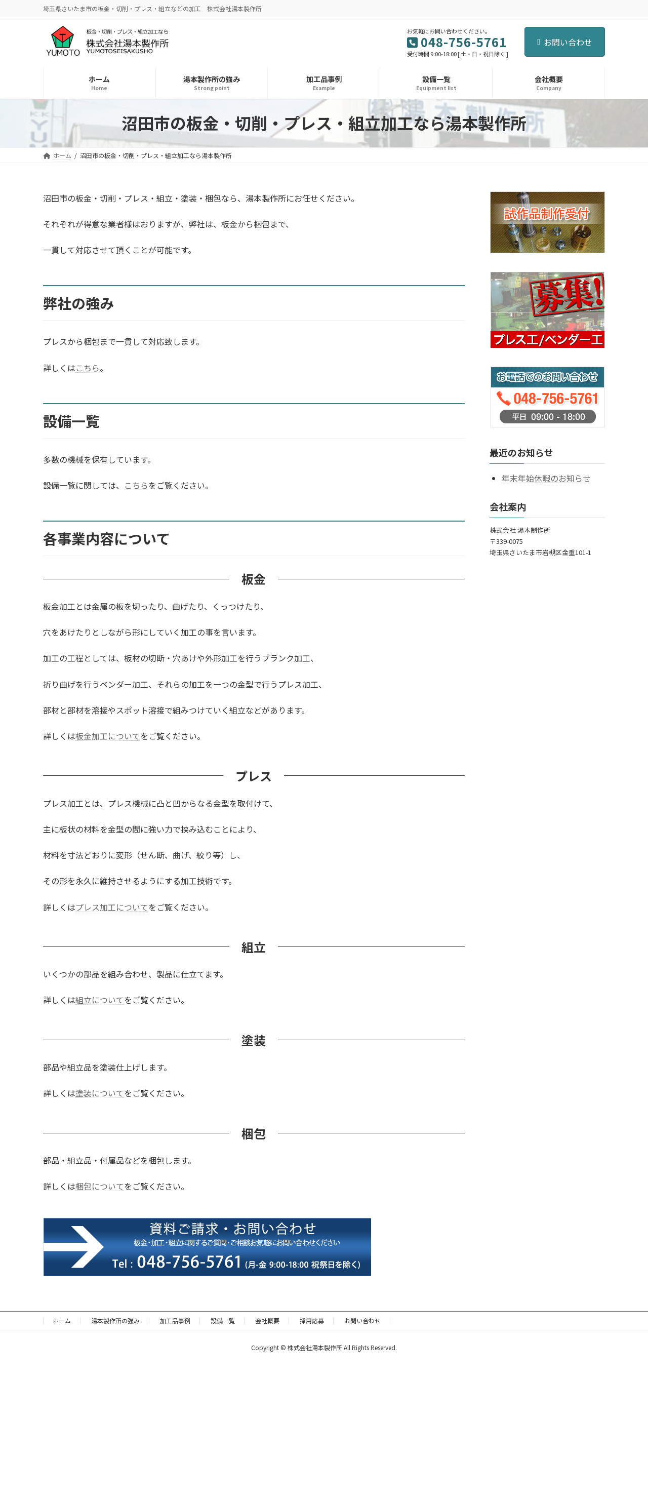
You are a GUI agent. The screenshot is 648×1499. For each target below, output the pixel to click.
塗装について (99, 1093)
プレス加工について (111, 907)
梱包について (99, 1186)
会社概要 (267, 1320)
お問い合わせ (564, 42)
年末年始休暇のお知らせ (546, 478)
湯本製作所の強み (115, 1320)
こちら (87, 368)
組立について (99, 1000)
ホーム (62, 1320)
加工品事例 (175, 1320)
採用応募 (312, 1320)
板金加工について (107, 736)
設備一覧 (223, 1320)
